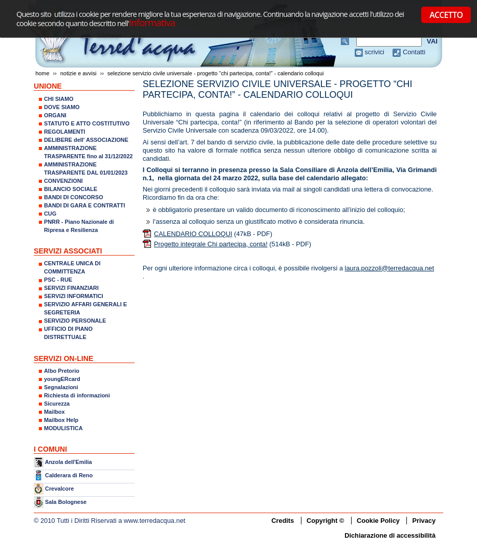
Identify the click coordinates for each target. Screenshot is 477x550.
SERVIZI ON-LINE (63, 358)
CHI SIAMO (58, 99)
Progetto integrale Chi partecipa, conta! (211, 244)
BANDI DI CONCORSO (73, 197)
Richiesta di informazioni (77, 395)
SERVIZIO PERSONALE (75, 321)
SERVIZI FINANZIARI (71, 288)
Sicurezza (57, 403)
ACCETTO (446, 14)
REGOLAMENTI (64, 132)
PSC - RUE (58, 280)
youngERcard (62, 379)
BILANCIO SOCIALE (70, 189)
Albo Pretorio (61, 371)
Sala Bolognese (65, 502)
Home (42, 73)
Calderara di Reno (69, 475)
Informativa (152, 22)
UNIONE (48, 86)
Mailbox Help (61, 420)
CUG (50, 213)
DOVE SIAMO (62, 107)
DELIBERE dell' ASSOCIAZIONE (86, 140)
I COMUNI (50, 449)
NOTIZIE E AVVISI (78, 73)
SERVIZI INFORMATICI (73, 296)
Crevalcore (59, 488)
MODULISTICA (63, 428)
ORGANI (55, 115)
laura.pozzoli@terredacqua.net (389, 268)
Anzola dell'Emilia (68, 462)
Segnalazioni (61, 387)
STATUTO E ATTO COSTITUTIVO (86, 123)
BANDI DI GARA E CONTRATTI (84, 205)
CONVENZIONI (63, 181)
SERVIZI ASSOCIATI (68, 251)
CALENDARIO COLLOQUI (193, 234)
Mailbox (54, 412)
